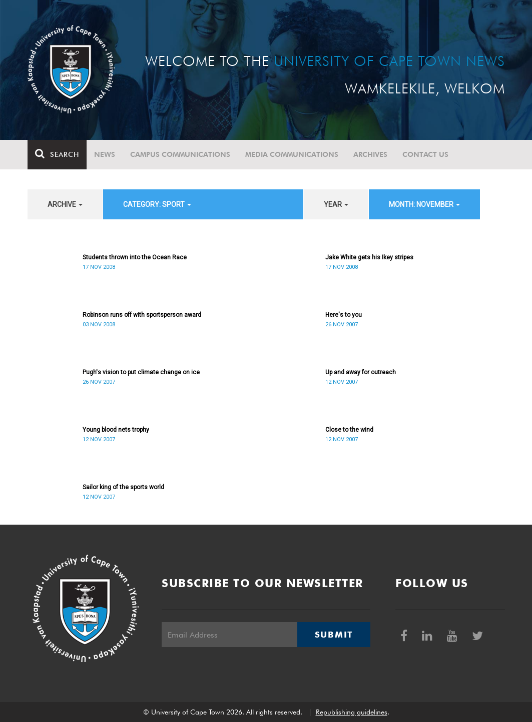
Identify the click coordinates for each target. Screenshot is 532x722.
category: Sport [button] (157, 204)
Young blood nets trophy (116, 429)
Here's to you (343, 314)
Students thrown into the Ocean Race (135, 257)
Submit (334, 635)
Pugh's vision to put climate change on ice (141, 372)
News (104, 154)
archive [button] (65, 204)
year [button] (336, 204)
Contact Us (425, 154)
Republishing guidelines (351, 712)
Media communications (291, 154)
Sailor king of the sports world (123, 487)
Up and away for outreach (360, 372)
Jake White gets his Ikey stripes (369, 257)
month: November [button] (424, 204)
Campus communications (180, 154)
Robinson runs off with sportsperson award (142, 314)
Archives (370, 154)
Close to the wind (349, 429)
